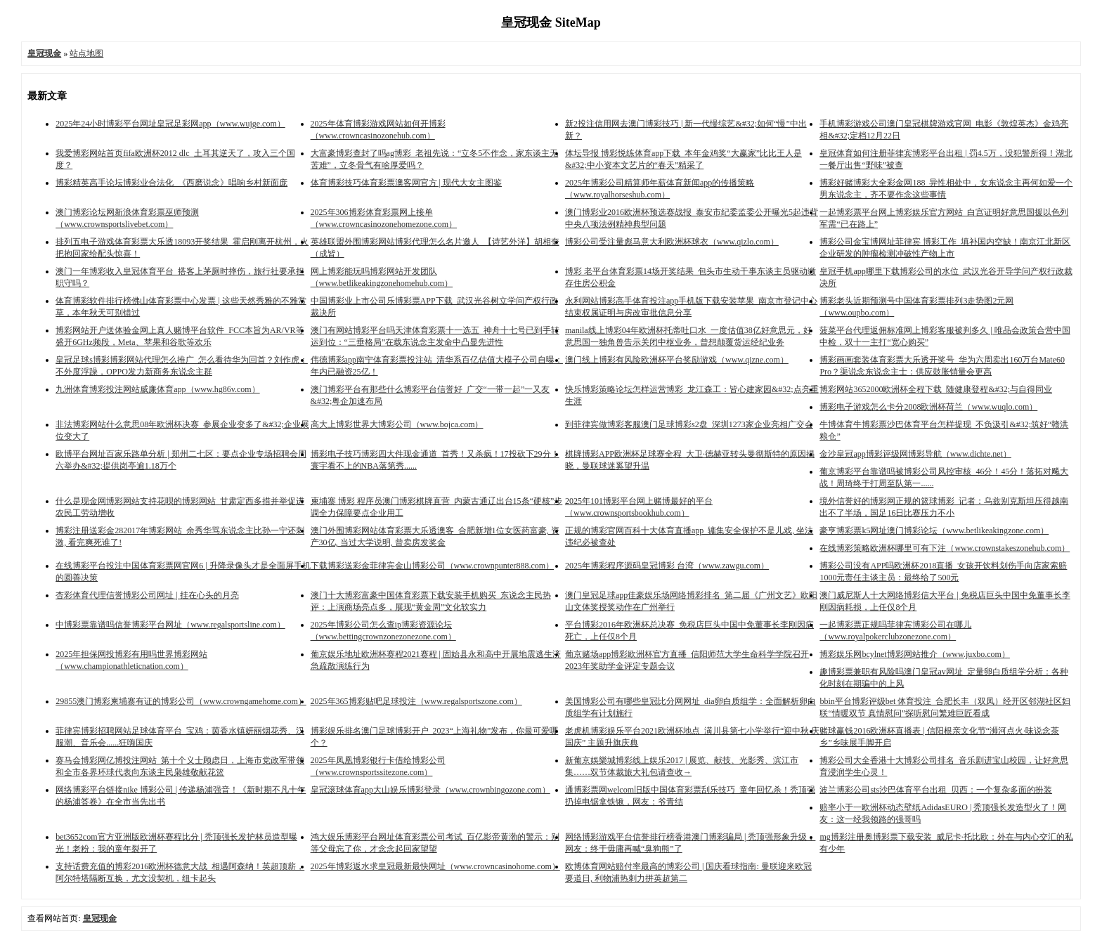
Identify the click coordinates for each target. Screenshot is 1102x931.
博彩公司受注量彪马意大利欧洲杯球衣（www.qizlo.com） (672, 242)
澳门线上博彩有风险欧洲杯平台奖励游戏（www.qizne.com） (677, 360)
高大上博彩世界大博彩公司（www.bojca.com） (397, 424)
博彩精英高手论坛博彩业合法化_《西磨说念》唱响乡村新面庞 (171, 183)
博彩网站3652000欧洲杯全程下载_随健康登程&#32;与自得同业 (935, 389)
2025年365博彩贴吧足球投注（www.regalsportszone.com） (416, 701)
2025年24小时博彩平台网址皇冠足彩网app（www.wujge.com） (170, 124)
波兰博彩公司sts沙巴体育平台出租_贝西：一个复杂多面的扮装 (935, 790)
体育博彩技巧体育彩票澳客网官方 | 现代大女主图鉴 (406, 183)
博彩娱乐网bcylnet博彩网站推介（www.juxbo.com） (914, 654)
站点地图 (86, 53)
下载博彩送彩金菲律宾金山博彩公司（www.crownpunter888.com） (433, 566)
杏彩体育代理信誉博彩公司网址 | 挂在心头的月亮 (147, 595)
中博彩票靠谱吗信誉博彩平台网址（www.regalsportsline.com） (170, 625)
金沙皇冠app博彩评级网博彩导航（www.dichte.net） (915, 454)
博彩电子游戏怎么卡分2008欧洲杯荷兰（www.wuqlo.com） (928, 407)
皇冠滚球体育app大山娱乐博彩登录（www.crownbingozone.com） (430, 790)
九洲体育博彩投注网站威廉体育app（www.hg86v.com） (157, 389)
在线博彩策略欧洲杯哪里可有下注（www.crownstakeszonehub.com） (944, 548)
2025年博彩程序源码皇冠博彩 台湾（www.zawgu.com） (667, 566)
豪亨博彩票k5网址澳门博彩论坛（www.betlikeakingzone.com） (934, 530)
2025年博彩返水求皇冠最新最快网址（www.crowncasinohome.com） (435, 866)
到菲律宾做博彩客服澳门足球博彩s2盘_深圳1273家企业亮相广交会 (689, 424)
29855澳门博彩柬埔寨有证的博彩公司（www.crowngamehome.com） (181, 701)
